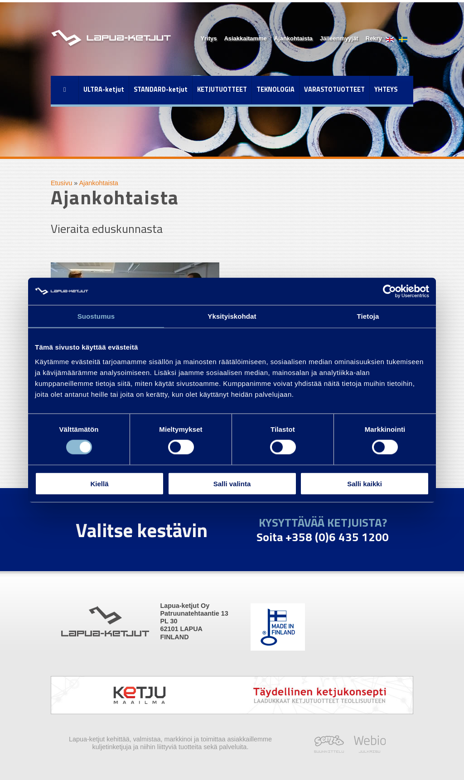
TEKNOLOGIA (275, 89)
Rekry (374, 38)
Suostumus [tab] (96, 316)
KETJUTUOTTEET (222, 89)
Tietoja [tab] (368, 316)
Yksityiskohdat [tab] (232, 316)
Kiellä (99, 483)
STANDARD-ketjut (161, 89)
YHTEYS (385, 89)
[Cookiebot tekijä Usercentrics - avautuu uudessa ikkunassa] (389, 291)
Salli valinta (232, 483)
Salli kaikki (364, 483)
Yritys (208, 38)
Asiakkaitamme (245, 38)
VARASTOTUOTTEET (334, 89)
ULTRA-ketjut (103, 89)
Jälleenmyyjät (339, 38)
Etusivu (61, 183)
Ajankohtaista (293, 38)
